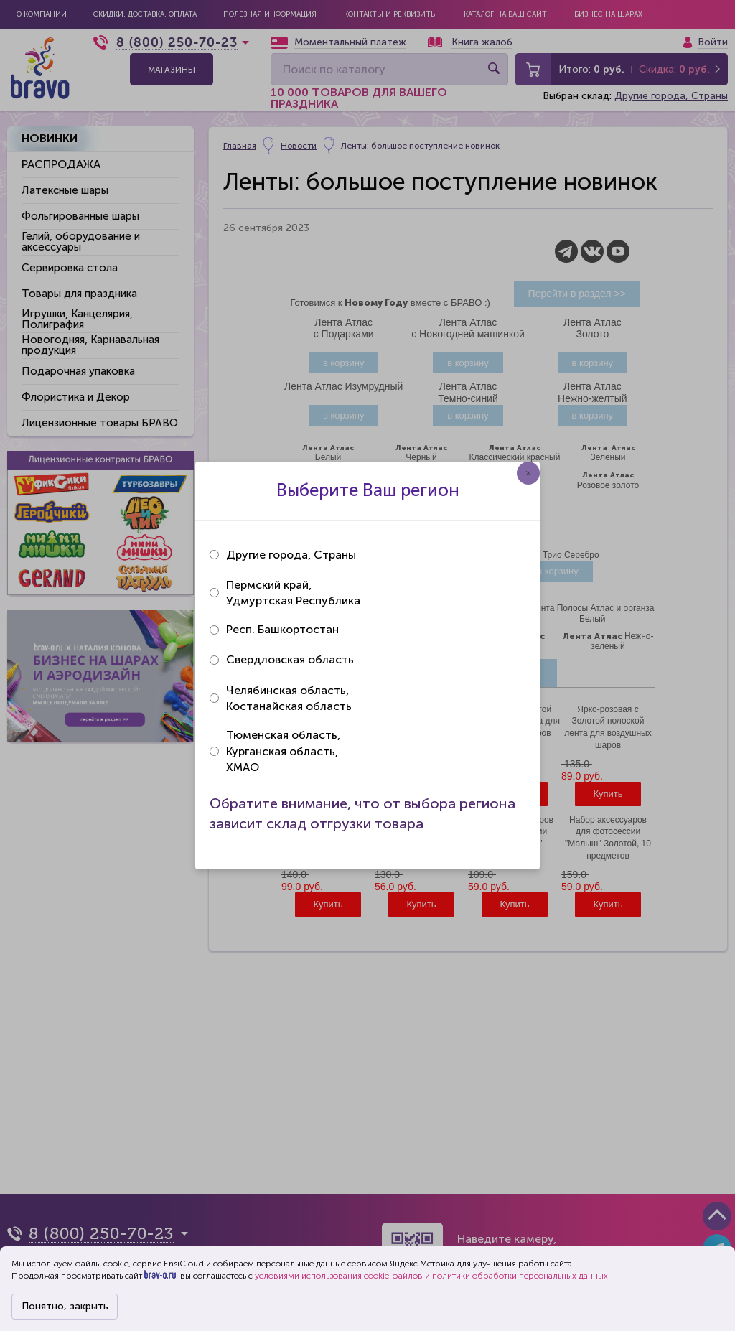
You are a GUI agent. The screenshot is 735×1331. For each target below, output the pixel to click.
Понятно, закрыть (65, 1306)
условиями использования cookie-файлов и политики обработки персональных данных (431, 1276)
